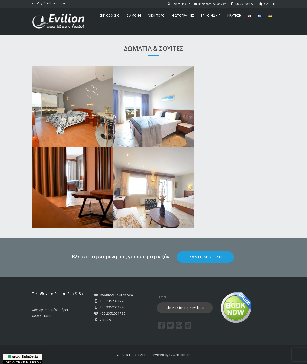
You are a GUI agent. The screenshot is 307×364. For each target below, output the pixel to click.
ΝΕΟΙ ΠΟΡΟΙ (156, 15)
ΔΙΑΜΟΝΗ (133, 15)
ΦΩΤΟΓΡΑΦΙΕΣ (183, 15)
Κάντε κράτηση (205, 256)
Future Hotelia (179, 354)
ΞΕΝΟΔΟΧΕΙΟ (110, 15)
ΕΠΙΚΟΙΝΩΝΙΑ (210, 15)
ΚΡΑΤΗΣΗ (234, 15)
